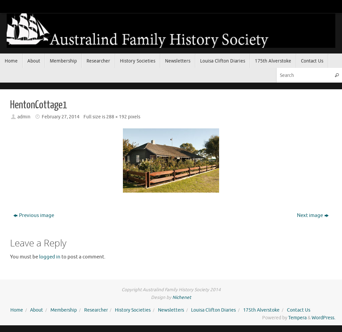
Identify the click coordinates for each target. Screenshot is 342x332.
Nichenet (181, 297)
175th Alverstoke (261, 310)
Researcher (96, 310)
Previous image (33, 215)
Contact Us (298, 310)
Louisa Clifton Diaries (213, 310)
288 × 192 (116, 117)
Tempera (297, 318)
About (36, 310)
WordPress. (323, 318)
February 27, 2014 (60, 117)
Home (16, 310)
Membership (63, 310)
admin (23, 117)
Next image (313, 215)
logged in (49, 257)
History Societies (133, 310)
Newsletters (171, 310)
